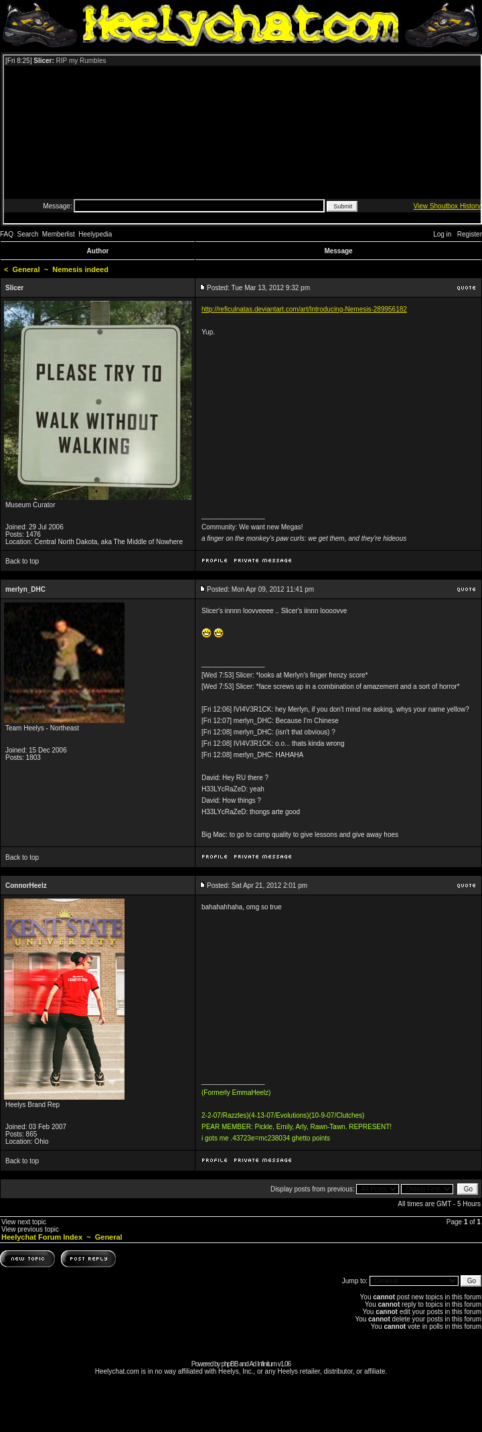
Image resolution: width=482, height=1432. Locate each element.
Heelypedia (95, 234)
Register (469, 234)
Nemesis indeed (80, 269)
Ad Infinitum (262, 1364)
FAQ (6, 234)
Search (28, 234)
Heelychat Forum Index (41, 1237)
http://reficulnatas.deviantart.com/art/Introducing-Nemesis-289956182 (304, 309)
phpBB (229, 1364)
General (26, 269)
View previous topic (30, 1229)
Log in (442, 234)
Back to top (22, 561)
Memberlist (58, 234)
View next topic (23, 1222)
